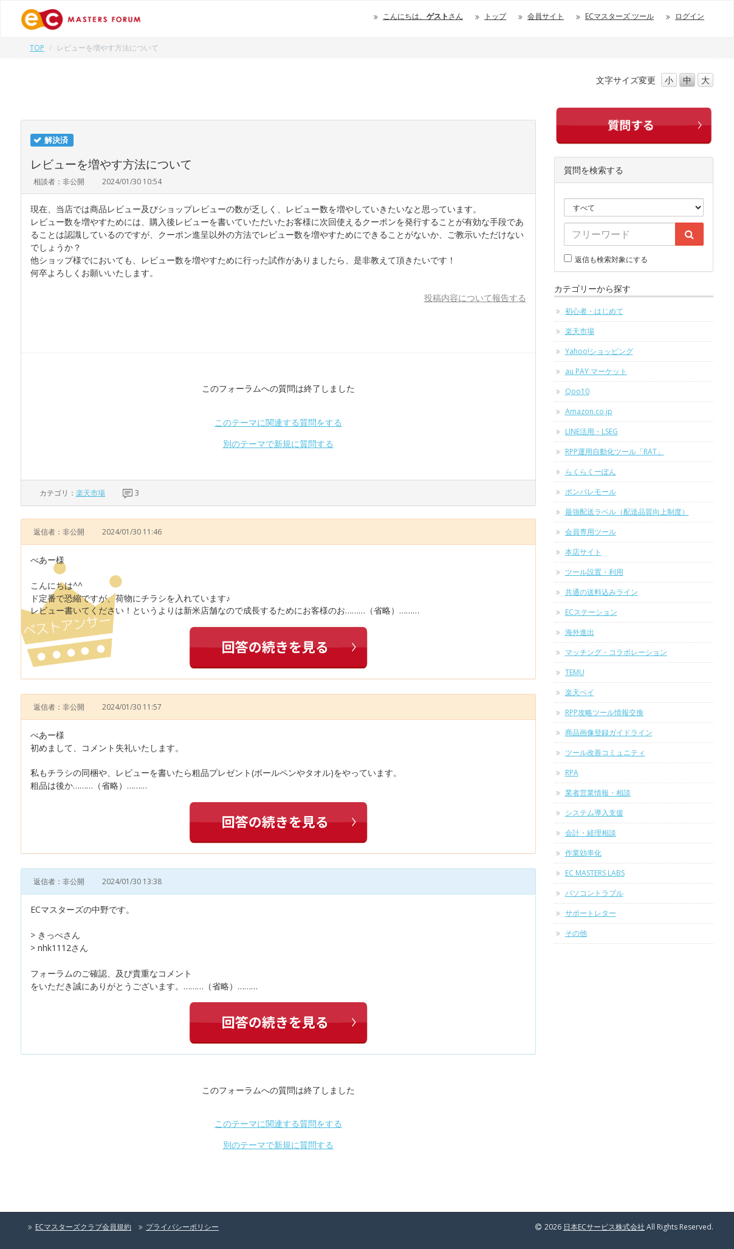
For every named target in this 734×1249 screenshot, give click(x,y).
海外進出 (579, 632)
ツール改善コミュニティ (605, 752)
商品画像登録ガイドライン (609, 732)
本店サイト (583, 552)
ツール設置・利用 (594, 572)
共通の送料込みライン (601, 592)
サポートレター (590, 913)
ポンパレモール (590, 491)
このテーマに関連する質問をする (278, 422)
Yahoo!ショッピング (599, 351)
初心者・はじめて (594, 311)
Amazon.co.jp (588, 411)
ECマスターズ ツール (619, 16)
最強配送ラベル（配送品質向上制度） (627, 512)
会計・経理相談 (590, 833)
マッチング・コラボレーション (616, 652)
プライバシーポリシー (182, 1227)
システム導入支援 (594, 813)
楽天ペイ (579, 692)
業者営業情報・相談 (598, 792)
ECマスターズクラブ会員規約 (83, 1227)
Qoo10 (577, 391)
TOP (37, 48)
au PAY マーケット (596, 371)
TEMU (575, 672)
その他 (576, 933)
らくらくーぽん (590, 471)
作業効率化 (583, 853)
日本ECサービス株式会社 (604, 1227)
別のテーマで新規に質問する (278, 443)
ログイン (689, 16)
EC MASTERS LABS (595, 873)
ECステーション (591, 612)
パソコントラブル (594, 893)
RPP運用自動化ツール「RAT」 (614, 451)
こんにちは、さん (423, 16)
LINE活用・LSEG (591, 431)
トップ (495, 16)
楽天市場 (90, 493)
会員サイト (545, 16)
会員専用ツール (590, 532)
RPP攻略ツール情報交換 (604, 712)
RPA (571, 772)
